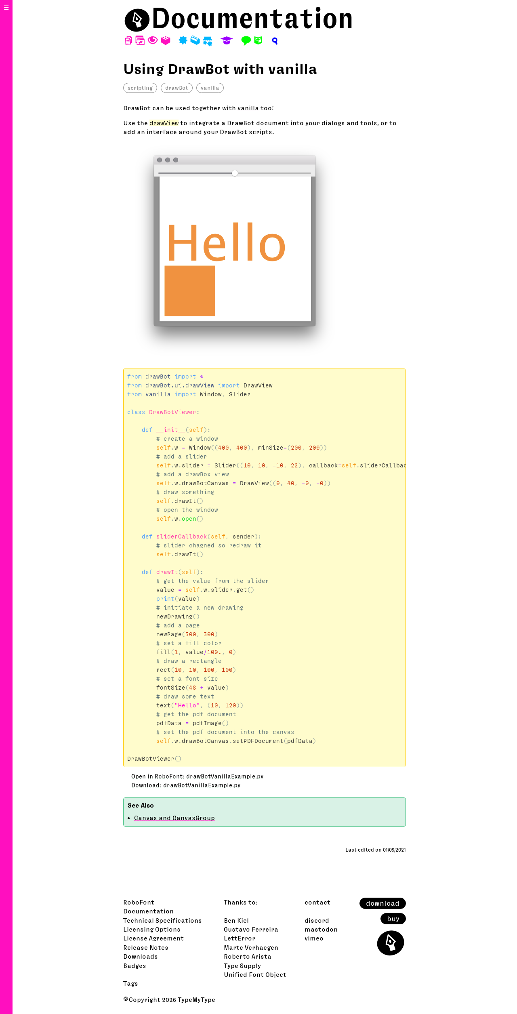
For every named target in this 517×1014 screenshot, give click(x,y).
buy (393, 918)
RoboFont (138, 902)
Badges (134, 965)
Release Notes (145, 947)
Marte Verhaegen (251, 947)
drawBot (176, 87)
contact (317, 902)
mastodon (321, 929)
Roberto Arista (247, 956)
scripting (140, 87)
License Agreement (153, 938)
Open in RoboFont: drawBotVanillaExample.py (197, 776)
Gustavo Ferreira (251, 929)
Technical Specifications (162, 920)
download (382, 903)
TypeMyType (196, 999)
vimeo (314, 938)
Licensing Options (152, 929)
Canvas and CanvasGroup (174, 817)
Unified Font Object (255, 974)
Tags (130, 983)
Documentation (252, 18)
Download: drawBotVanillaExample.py (185, 785)
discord (317, 920)
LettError (239, 938)
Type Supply (242, 965)
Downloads (140, 956)
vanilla (210, 87)
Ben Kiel (236, 920)
